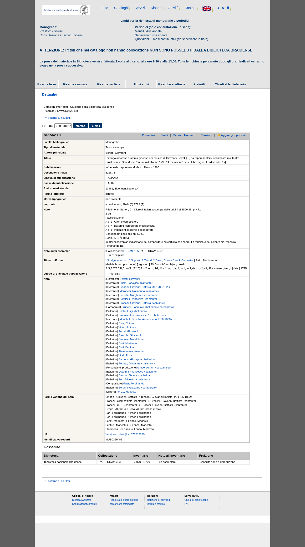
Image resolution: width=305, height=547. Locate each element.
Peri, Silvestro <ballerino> (134, 379)
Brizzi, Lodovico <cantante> (136, 282)
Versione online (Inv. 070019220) (126, 434)
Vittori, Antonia (127, 327)
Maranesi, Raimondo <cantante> (139, 291)
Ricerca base (46, 84)
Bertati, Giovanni (130, 278)
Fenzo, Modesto (126, 391)
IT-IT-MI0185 (131, 251)
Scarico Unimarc (184, 135)
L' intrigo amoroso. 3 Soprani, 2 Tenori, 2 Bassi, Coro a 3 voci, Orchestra (149, 260)
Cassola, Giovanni (129, 335)
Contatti (190, 8)
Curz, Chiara (126, 323)
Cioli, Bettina (126, 347)
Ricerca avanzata (75, 84)
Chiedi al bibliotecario (230, 84)
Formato (47, 126)
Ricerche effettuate (171, 84)
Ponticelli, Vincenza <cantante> (139, 298)
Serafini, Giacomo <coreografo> (137, 387)
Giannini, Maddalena (131, 339)
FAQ (186, 504)
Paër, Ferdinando (133, 383)
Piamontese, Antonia (131, 351)
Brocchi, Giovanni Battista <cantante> (142, 303)
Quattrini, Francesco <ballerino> (138, 371)
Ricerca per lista (108, 84)
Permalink (148, 135)
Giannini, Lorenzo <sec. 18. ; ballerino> (142, 315)
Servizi (140, 8)
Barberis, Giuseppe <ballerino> (137, 359)
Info (105, 8)
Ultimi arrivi (141, 84)
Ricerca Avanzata (82, 500)
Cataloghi (121, 8)
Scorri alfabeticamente (84, 504)
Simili (164, 135)
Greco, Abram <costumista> (154, 367)
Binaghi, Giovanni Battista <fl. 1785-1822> (145, 287)
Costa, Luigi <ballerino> (132, 311)
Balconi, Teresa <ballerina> (135, 375)
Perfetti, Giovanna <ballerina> (136, 363)
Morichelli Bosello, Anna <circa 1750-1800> (146, 319)
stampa (80, 125)
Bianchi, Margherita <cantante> (139, 295)
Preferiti (199, 84)
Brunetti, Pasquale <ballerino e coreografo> (148, 307)
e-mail (96, 125)
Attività (173, 8)
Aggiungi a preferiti (231, 135)
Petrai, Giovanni (128, 331)
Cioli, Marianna (127, 343)
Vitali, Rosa (125, 355)
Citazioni (206, 135)
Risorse (156, 8)
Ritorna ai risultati (57, 117)
